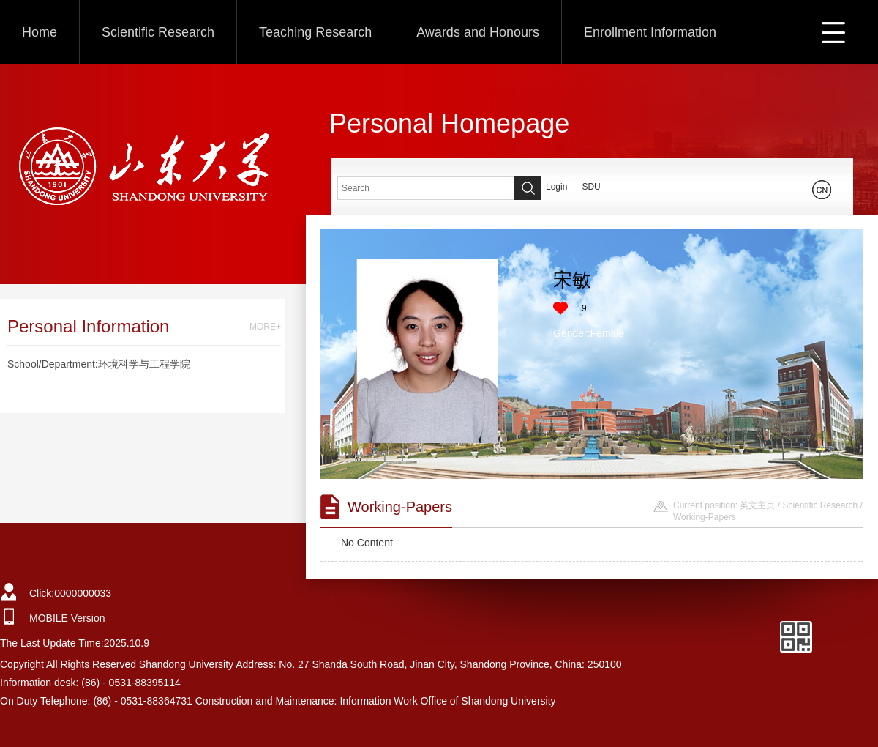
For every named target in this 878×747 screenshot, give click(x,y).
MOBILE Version (67, 618)
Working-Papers (704, 517)
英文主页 (757, 505)
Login (556, 187)
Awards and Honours (477, 32)
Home (39, 32)
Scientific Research (158, 32)
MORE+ (265, 327)
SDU (591, 187)
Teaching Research (315, 32)
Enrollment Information (650, 32)
